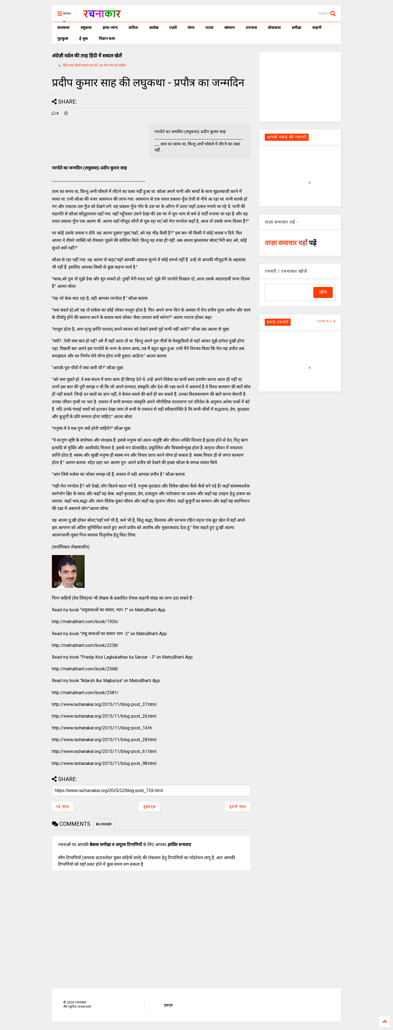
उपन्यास (251, 27)
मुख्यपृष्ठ (149, 807)
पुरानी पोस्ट (237, 807)
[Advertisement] (300, 86)
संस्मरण (229, 27)
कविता (133, 27)
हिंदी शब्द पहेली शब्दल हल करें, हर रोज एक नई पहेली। (94, 65)
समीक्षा (296, 27)
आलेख (153, 27)
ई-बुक (83, 38)
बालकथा (63, 27)
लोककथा (274, 27)
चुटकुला (62, 38)
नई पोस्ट (62, 807)
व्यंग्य (190, 27)
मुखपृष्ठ (168, 1005)
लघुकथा (86, 27)
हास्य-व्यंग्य (110, 27)
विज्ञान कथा (107, 38)
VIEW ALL (326, 321)
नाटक (209, 27)
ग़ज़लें (173, 27)
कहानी (316, 27)
